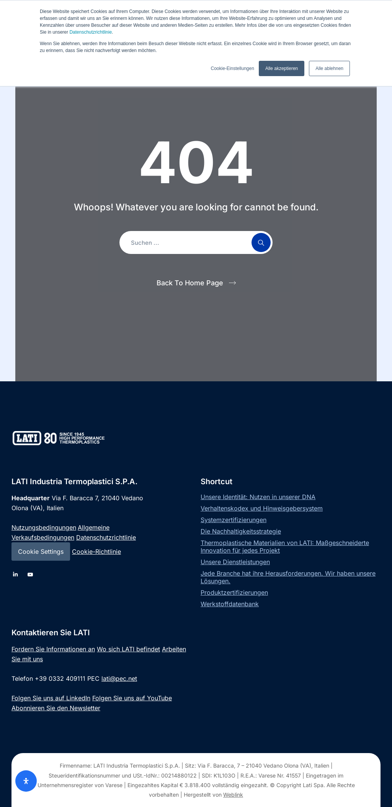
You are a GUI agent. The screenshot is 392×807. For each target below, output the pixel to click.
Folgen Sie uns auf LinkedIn (50, 698)
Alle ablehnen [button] (329, 68)
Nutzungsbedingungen (43, 527)
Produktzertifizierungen (234, 592)
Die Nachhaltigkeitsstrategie (241, 531)
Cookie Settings (41, 551)
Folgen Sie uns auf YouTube (132, 698)
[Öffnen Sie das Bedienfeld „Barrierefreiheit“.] (26, 781)
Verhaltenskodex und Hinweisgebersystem (262, 508)
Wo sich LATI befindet (128, 649)
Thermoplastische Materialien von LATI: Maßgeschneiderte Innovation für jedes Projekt (285, 546)
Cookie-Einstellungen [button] (232, 68)
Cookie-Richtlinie (96, 551)
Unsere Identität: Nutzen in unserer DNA (258, 497)
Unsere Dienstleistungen (235, 562)
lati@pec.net (119, 678)
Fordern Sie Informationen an (53, 649)
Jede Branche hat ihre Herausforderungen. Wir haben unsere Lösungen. (288, 577)
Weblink (233, 794)
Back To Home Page (190, 283)
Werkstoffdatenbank (230, 604)
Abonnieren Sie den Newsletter (55, 708)
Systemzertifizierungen (233, 520)
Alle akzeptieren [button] (281, 68)
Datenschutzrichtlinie (90, 32)
